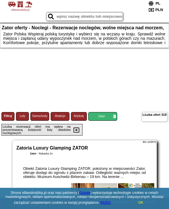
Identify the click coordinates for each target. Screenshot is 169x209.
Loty (22, 116)
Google (85, 193)
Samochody (39, 116)
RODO (105, 203)
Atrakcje (60, 116)
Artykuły (79, 116)
